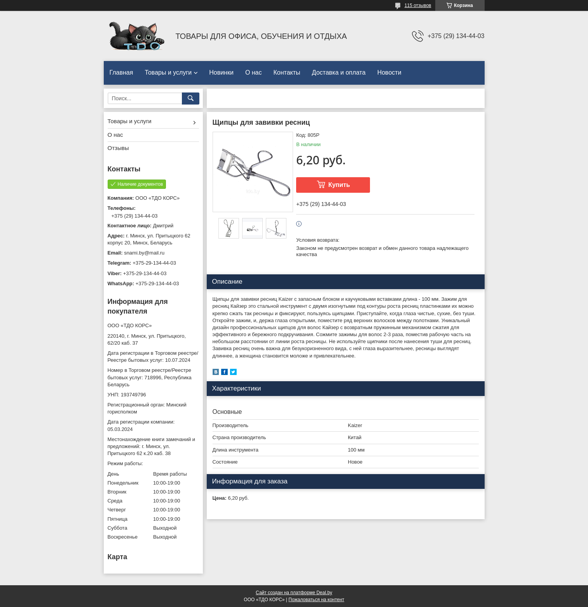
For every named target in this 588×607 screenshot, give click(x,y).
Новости (389, 72)
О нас (253, 72)
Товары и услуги (168, 72)
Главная (121, 72)
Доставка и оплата (339, 72)
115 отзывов (418, 5)
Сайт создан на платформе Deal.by (294, 592)
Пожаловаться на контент (316, 599)
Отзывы (118, 148)
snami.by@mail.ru (144, 253)
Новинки (221, 72)
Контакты (287, 72)
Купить (339, 184)
